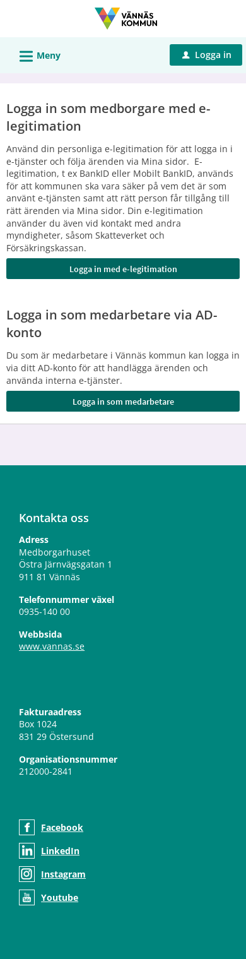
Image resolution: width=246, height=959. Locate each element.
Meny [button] (36, 54)
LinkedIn (60, 851)
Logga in (206, 55)
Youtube (59, 897)
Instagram (63, 874)
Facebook (62, 827)
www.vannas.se (52, 646)
